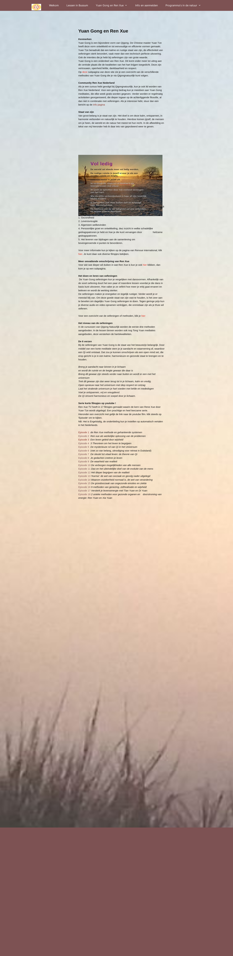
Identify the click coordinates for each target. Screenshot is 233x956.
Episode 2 (83, 436)
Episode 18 (84, 494)
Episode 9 (84, 461)
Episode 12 (84, 472)
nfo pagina (99, 104)
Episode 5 (83, 446)
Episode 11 (84, 468)
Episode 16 (84, 487)
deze (85, 72)
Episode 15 (84, 483)
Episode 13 (84, 476)
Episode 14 (84, 479)
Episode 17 (84, 490)
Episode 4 (84, 443)
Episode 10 (84, 465)
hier (80, 254)
